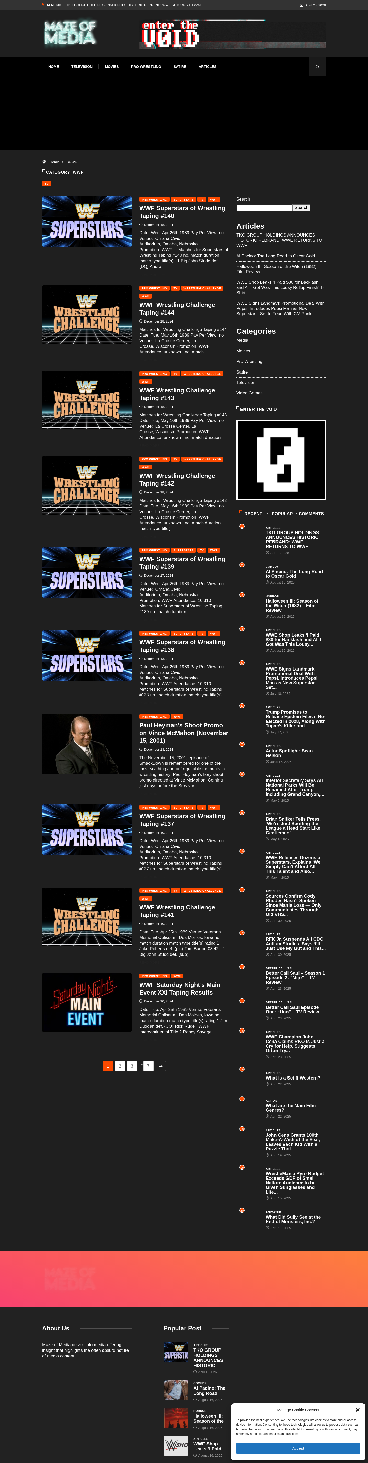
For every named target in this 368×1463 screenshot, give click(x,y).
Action (271, 1100)
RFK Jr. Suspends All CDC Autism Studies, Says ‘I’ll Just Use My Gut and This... (296, 944)
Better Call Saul (280, 968)
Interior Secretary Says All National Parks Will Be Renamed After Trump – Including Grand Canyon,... (295, 787)
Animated (273, 1212)
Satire (180, 67)
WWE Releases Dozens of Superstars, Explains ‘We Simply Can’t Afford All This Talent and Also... (294, 864)
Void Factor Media (202, 1454)
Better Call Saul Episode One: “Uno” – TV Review (292, 1009)
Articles (207, 67)
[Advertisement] (184, 119)
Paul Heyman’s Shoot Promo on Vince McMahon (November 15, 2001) (183, 733)
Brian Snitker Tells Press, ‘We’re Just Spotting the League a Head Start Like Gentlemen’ (293, 825)
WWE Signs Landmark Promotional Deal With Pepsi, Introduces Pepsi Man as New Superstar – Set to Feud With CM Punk (280, 308)
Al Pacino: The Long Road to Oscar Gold (275, 256)
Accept (298, 1448)
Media (242, 340)
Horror (272, 596)
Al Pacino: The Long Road (209, 1364)
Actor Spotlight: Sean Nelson (289, 753)
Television (82, 67)
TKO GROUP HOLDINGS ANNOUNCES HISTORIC (208, 1331)
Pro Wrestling (146, 67)
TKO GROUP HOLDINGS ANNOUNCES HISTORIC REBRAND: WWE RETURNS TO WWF (134, 5)
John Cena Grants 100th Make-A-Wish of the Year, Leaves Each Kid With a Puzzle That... (293, 1142)
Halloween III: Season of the (208, 1392)
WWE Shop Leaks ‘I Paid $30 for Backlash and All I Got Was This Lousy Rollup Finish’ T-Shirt (280, 287)
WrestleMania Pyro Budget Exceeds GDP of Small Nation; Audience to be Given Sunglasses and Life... (295, 1183)
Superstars (184, 199)
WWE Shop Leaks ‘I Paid (207, 1420)
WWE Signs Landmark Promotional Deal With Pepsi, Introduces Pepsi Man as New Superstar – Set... (292, 678)
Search (243, 199)
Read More (152, 275)
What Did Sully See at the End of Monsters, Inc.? (293, 1219)
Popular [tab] (280, 514)
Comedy (272, 566)
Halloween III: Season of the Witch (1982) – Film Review (292, 606)
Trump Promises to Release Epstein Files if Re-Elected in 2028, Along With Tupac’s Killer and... (296, 719)
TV (47, 183)
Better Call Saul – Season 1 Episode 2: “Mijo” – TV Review (295, 978)
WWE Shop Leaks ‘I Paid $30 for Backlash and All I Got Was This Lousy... (293, 640)
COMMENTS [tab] (310, 514)
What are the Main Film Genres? (291, 1108)
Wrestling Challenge (202, 288)
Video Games (249, 393)
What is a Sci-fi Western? (293, 1078)
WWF (72, 162)
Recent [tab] (250, 514)
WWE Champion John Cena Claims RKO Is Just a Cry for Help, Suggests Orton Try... (295, 1043)
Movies (112, 67)
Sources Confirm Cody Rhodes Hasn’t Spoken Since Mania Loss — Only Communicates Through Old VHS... (294, 905)
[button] (357, 1409)
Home (53, 67)
